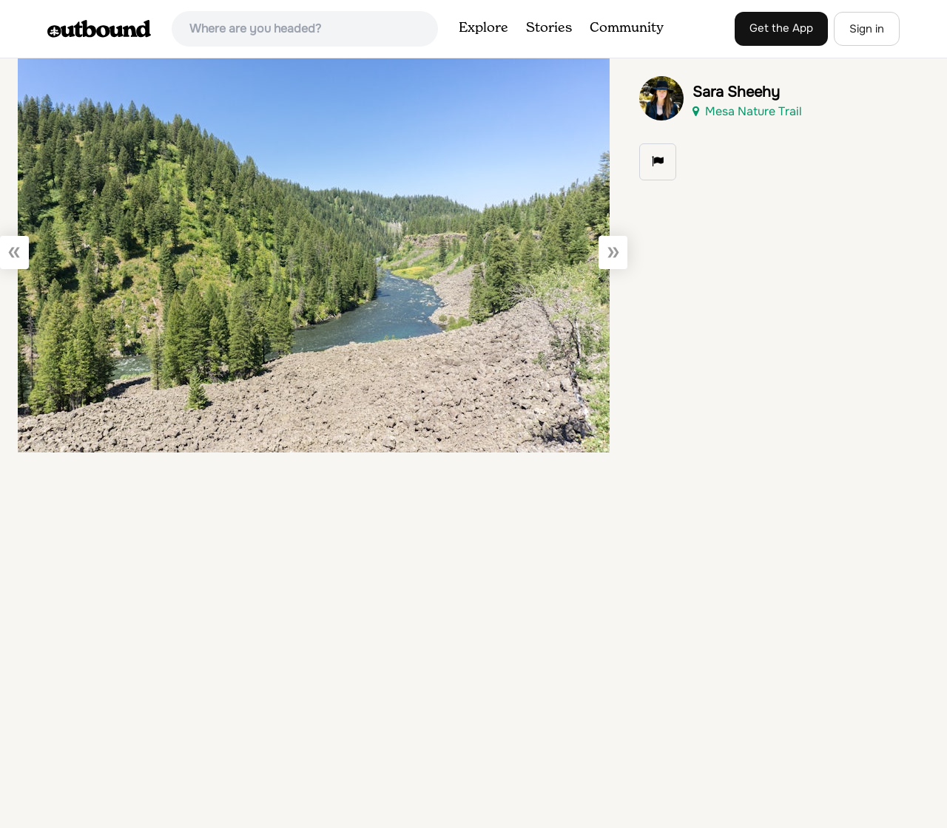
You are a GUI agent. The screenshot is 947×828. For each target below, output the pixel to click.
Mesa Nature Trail (747, 111)
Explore (483, 28)
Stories (549, 28)
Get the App (781, 28)
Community (627, 28)
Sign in (866, 28)
